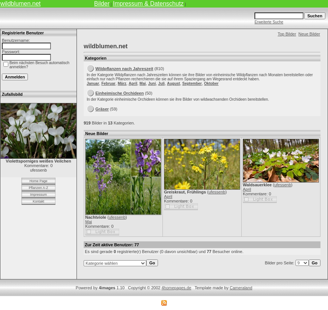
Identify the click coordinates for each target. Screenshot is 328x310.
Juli (161, 83)
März (122, 83)
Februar (108, 83)
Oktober (211, 83)
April (133, 83)
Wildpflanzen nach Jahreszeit (124, 68)
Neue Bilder (309, 34)
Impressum (38, 194)
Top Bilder (286, 34)
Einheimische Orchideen (119, 93)
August (173, 83)
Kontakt (38, 201)
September (192, 83)
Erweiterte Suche (268, 22)
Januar (93, 83)
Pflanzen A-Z (38, 188)
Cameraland (241, 287)
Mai (142, 83)
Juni (152, 83)
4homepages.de (176, 287)
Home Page (38, 181)
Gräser (102, 109)
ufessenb (117, 217)
